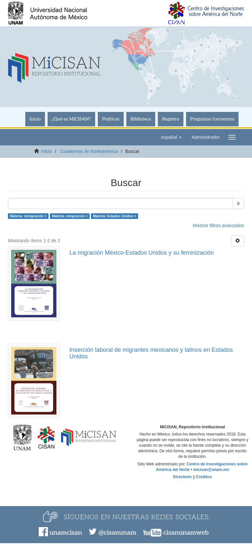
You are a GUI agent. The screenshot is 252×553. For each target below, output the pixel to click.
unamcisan (66, 533)
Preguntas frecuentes (212, 119)
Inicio (35, 119)
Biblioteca (141, 119)
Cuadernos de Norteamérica (89, 151)
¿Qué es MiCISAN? (71, 119)
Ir (238, 203)
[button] (171, 137)
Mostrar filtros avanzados (218, 225)
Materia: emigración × (70, 216)
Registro (170, 119)
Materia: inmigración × (28, 216)
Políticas (110, 119)
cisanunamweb (186, 533)
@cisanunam (117, 533)
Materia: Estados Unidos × (114, 216)
